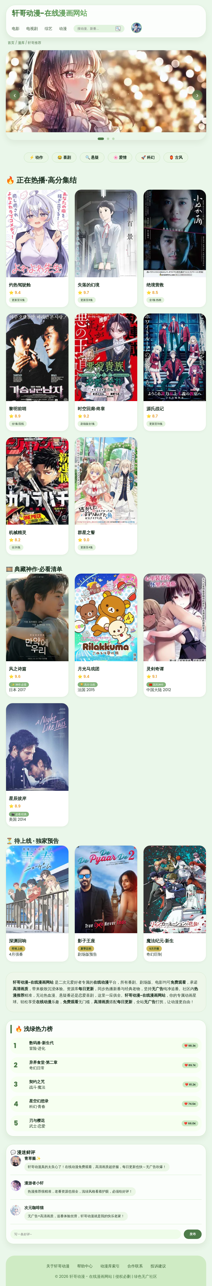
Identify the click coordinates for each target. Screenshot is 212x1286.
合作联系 (135, 1266)
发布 (193, 1234)
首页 (11, 43)
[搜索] (95, 28)
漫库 (21, 43)
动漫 (63, 28)
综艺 (48, 28)
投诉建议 (158, 1266)
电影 (16, 28)
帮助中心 (85, 1266)
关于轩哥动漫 (57, 1266)
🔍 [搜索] (118, 28)
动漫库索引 (110, 1266)
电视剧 (32, 28)
